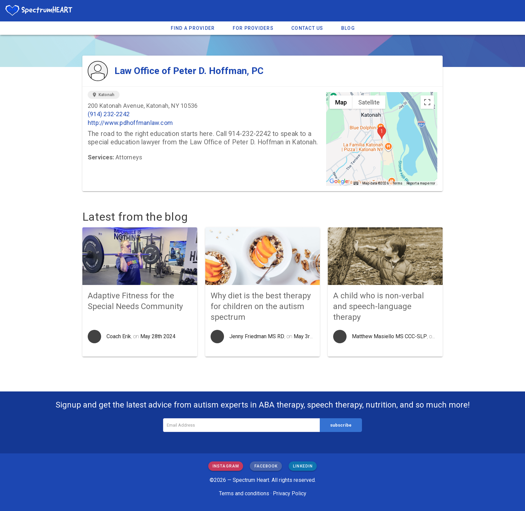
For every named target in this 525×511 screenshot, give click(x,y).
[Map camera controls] (427, 147)
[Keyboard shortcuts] (356, 183)
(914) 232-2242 (109, 114)
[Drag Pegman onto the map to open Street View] (427, 171)
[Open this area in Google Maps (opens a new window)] (339, 181)
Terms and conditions (244, 493)
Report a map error (420, 183)
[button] (381, 133)
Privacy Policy (289, 493)
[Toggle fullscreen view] (427, 102)
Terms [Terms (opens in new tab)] (398, 183)
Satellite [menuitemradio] (369, 102)
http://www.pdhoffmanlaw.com (130, 122)
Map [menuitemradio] (341, 102)
